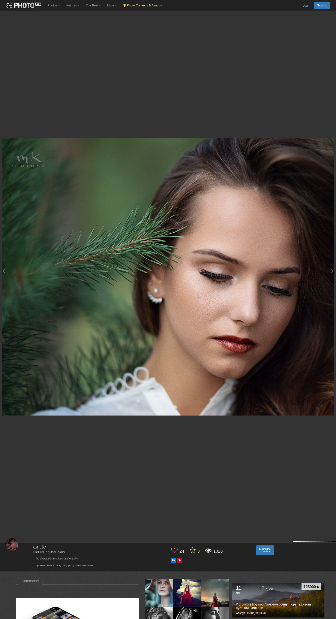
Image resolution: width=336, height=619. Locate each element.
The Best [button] (93, 5)
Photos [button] (54, 5)
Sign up (322, 5)
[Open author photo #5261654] (187, 592)
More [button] (112, 5)
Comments (30, 581)
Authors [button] (73, 5)
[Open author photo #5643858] (159, 592)
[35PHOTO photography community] (23, 5)
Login (306, 5)
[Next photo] (331, 271)
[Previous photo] (4, 271)
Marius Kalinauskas (49, 552)
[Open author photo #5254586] (215, 592)
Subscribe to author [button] (265, 550)
